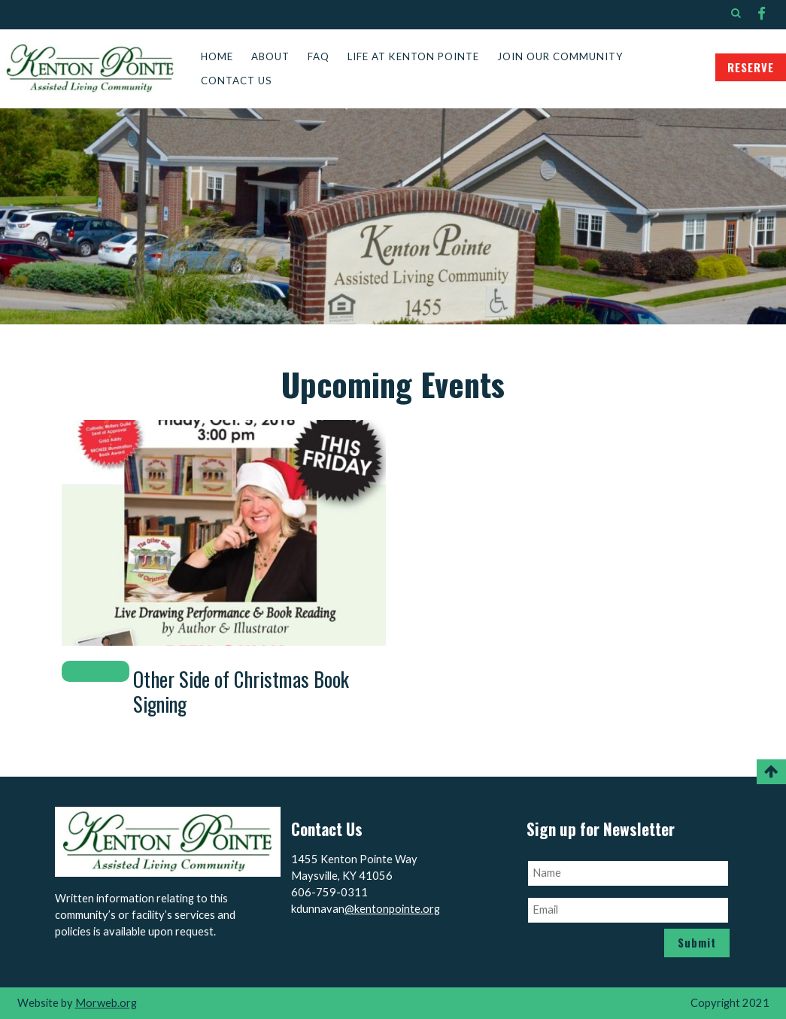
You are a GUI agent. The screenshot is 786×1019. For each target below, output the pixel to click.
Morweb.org (106, 1002)
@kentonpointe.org (392, 908)
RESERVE (750, 67)
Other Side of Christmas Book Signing (241, 691)
